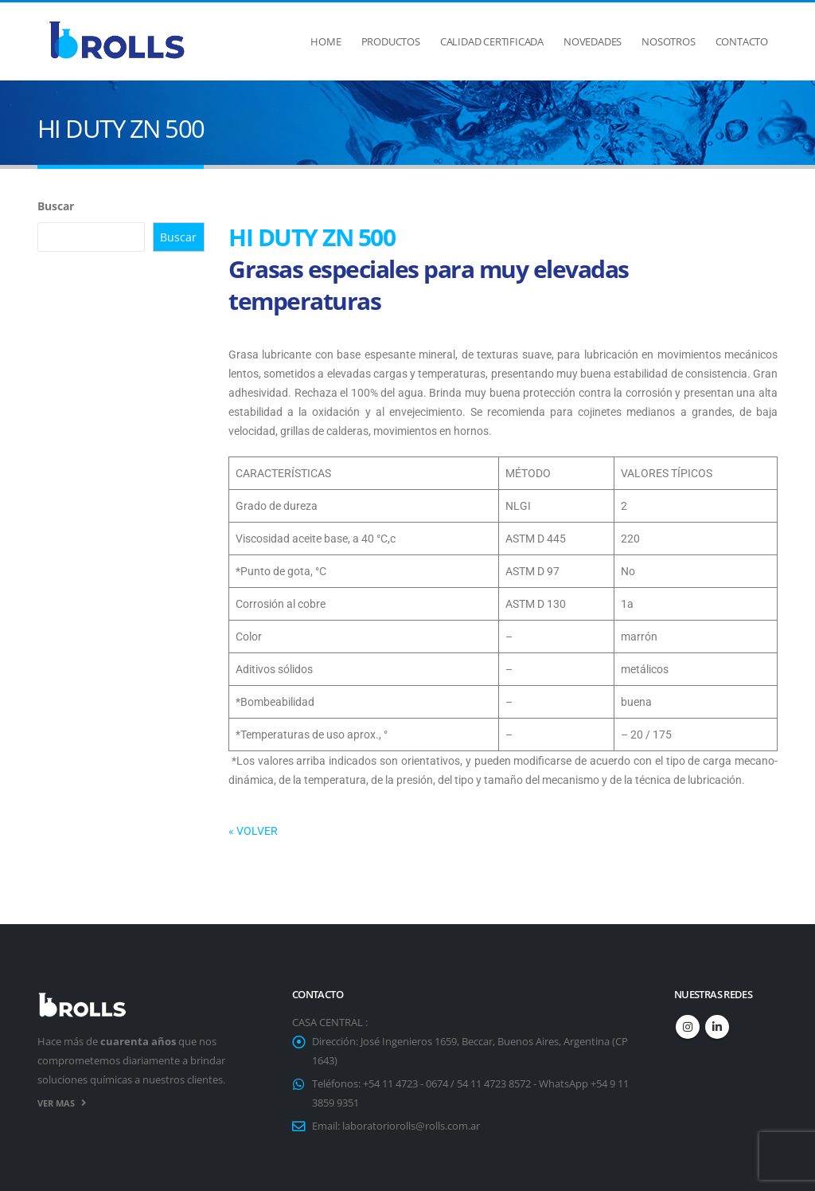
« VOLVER (253, 831)
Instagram (688, 1027)
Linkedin (717, 1027)
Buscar (55, 206)
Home (325, 41)
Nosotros (668, 41)
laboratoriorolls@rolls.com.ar (411, 1126)
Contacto (742, 41)
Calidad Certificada (492, 41)
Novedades (592, 41)
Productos (390, 41)
